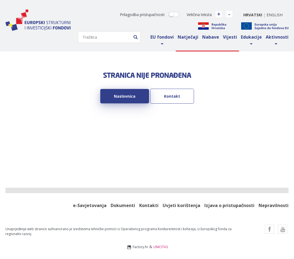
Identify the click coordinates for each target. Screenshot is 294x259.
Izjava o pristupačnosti (229, 205)
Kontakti (149, 205)
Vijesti (230, 37)
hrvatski (252, 14)
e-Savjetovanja (90, 205)
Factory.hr (137, 247)
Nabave (210, 37)
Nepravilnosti (274, 205)
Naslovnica (124, 96)
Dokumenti (123, 205)
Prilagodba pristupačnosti (142, 14)
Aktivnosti (277, 37)
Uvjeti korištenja (181, 205)
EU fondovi (162, 37)
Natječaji (188, 37)
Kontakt (172, 96)
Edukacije (251, 37)
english (274, 14)
